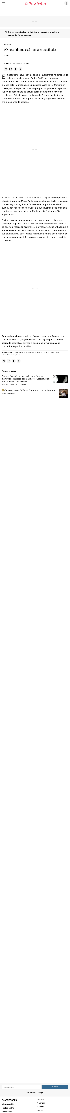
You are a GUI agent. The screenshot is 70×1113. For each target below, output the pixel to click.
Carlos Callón (54, 352)
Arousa (40, 1111)
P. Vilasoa (13, 384)
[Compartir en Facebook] (15, 69)
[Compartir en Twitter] (20, 69)
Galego (40, 1093)
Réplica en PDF (8, 1108)
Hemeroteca (7, 1112)
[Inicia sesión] (66, 3)
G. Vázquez (22, 384)
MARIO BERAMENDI (8, 393)
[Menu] (3, 3)
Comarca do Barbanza (34, 352)
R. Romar (5, 384)
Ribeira (46, 352)
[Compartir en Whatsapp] (6, 69)
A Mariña (40, 1107)
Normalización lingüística (11, 355)
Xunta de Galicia (19, 352)
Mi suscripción (8, 1104)
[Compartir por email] (11, 69)
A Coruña (41, 1103)
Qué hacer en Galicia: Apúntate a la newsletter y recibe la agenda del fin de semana (33, 33)
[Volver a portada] (35, 3)
